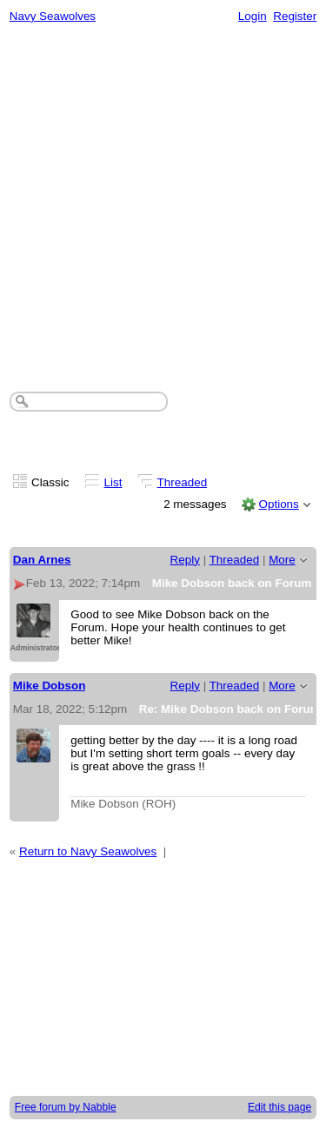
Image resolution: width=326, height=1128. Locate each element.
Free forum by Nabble (65, 1107)
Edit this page (279, 1107)
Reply (185, 559)
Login (252, 16)
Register (294, 16)
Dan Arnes (42, 559)
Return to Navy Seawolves (87, 851)
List (113, 482)
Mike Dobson (49, 685)
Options (278, 504)
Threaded (182, 482)
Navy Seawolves (53, 16)
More (282, 559)
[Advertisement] (163, 203)
